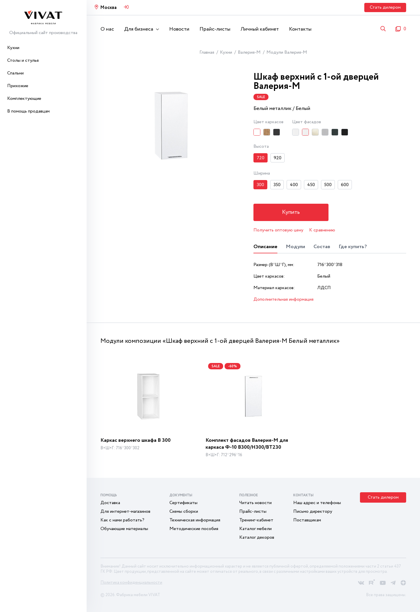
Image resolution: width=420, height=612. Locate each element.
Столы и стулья (23, 60)
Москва (108, 7)
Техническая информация (194, 520)
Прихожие (17, 86)
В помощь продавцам (28, 111)
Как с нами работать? (122, 520)
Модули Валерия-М (286, 52)
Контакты (300, 29)
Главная (206, 52)
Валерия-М (249, 52)
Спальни (15, 73)
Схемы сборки (183, 511)
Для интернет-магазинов (125, 511)
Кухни (13, 47)
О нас (107, 29)
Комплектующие (24, 98)
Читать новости (255, 502)
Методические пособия (193, 528)
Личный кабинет (259, 29)
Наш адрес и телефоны (317, 502)
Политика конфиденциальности (131, 582)
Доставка (110, 502)
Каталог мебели (255, 528)
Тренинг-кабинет (256, 520)
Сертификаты (183, 502)
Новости (179, 29)
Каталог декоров (256, 537)
